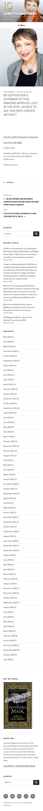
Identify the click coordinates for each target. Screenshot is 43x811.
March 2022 (8, 508)
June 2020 (7, 560)
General (10, 182)
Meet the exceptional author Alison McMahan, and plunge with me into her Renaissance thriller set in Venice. (19, 307)
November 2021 (9, 522)
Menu (21, 25)
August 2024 (8, 413)
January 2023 (8, 479)
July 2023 (7, 460)
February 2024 (9, 441)
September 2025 (10, 361)
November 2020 (10, 546)
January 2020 (8, 584)
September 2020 (10, 550)
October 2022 (9, 489)
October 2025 (9, 356)
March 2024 (8, 437)
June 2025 (7, 375)
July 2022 (7, 503)
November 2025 (10, 351)
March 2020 (8, 574)
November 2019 (10, 593)
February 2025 (9, 389)
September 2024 (10, 408)
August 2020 (8, 555)
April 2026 (7, 342)
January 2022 (8, 512)
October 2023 (9, 451)
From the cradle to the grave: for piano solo (20, 137)
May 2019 (7, 622)
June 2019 (7, 617)
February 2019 (9, 636)
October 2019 (9, 598)
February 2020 (9, 579)
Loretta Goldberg (20, 13)
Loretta (28, 92)
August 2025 (8, 365)
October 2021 (8, 527)
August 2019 (8, 607)
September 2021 (10, 531)
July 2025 (7, 370)
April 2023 (7, 470)
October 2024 (9, 403)
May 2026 (7, 337)
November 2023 (10, 446)
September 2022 (10, 494)
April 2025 (7, 380)
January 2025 (8, 394)
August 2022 (8, 498)
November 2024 (10, 399)
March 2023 (8, 475)
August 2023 (8, 456)
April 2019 (7, 626)
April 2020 (7, 569)
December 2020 (10, 541)
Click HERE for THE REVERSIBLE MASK (19, 766)
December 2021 (9, 517)
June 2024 (7, 422)
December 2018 (10, 645)
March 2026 (8, 346)
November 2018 (10, 650)
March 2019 (8, 631)
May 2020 (7, 565)
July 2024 (7, 418)
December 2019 (10, 588)
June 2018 (7, 660)
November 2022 (10, 484)
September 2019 (10, 603)
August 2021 (8, 536)
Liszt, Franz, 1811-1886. (12, 143)
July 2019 (7, 612)
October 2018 (9, 655)
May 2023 (7, 465)
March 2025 (8, 384)
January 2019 (8, 641)
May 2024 (7, 427)
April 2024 (7, 432)
